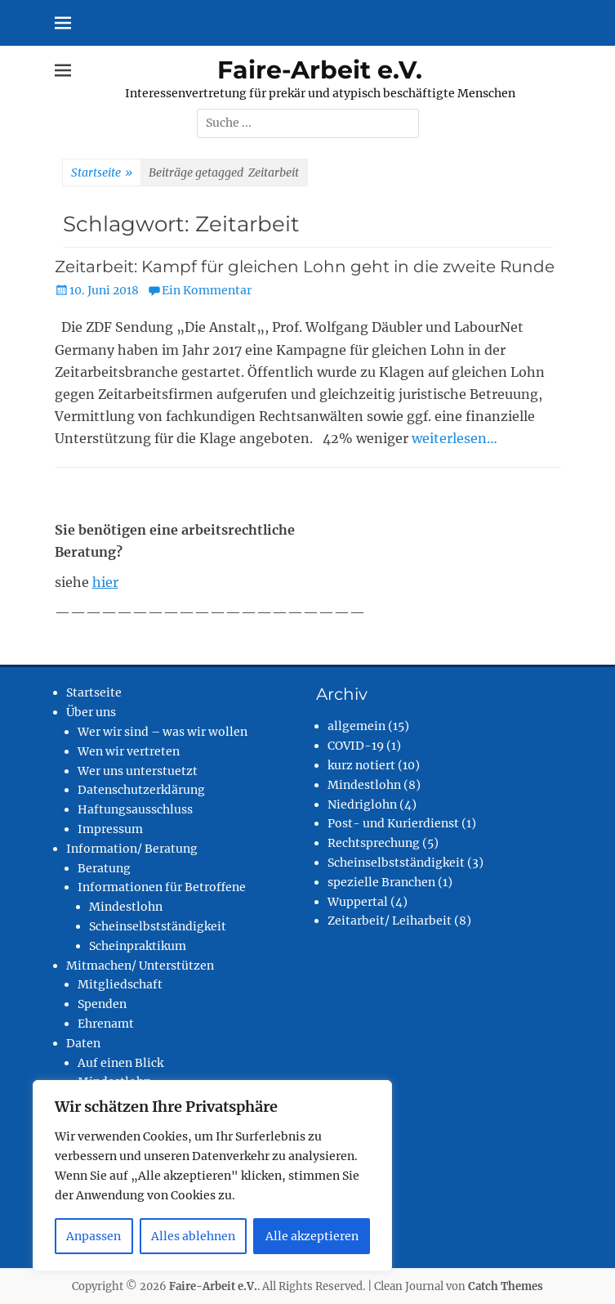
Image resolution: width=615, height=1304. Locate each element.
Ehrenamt (106, 1023)
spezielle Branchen (381, 882)
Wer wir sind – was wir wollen (162, 731)
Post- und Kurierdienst (393, 823)
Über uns (91, 712)
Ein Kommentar (207, 290)
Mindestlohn (126, 906)
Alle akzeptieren (312, 1236)
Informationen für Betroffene (162, 887)
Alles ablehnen (193, 1236)
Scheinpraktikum (137, 946)
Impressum (110, 829)
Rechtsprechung (374, 843)
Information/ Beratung (132, 848)
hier (105, 582)
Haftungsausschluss (135, 809)
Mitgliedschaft (120, 984)
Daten (83, 1043)
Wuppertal (358, 901)
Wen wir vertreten (129, 751)
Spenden (102, 1004)
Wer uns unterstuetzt (138, 771)
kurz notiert (361, 765)
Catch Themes (505, 1286)
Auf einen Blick (120, 1062)
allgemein (356, 726)
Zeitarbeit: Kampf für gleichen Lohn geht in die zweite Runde (305, 266)
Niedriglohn (362, 804)
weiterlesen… (454, 438)
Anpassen (93, 1236)
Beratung (104, 868)
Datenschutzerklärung (141, 789)
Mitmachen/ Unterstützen (140, 965)
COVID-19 (356, 745)
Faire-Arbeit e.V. (319, 70)
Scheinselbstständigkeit (157, 926)
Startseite (101, 173)
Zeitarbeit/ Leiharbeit (390, 920)
